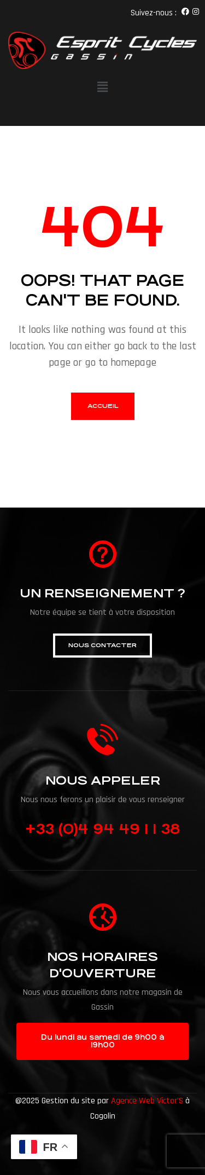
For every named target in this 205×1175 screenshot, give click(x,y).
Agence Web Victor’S (147, 1101)
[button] (102, 645)
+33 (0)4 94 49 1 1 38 (102, 829)
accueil (102, 406)
